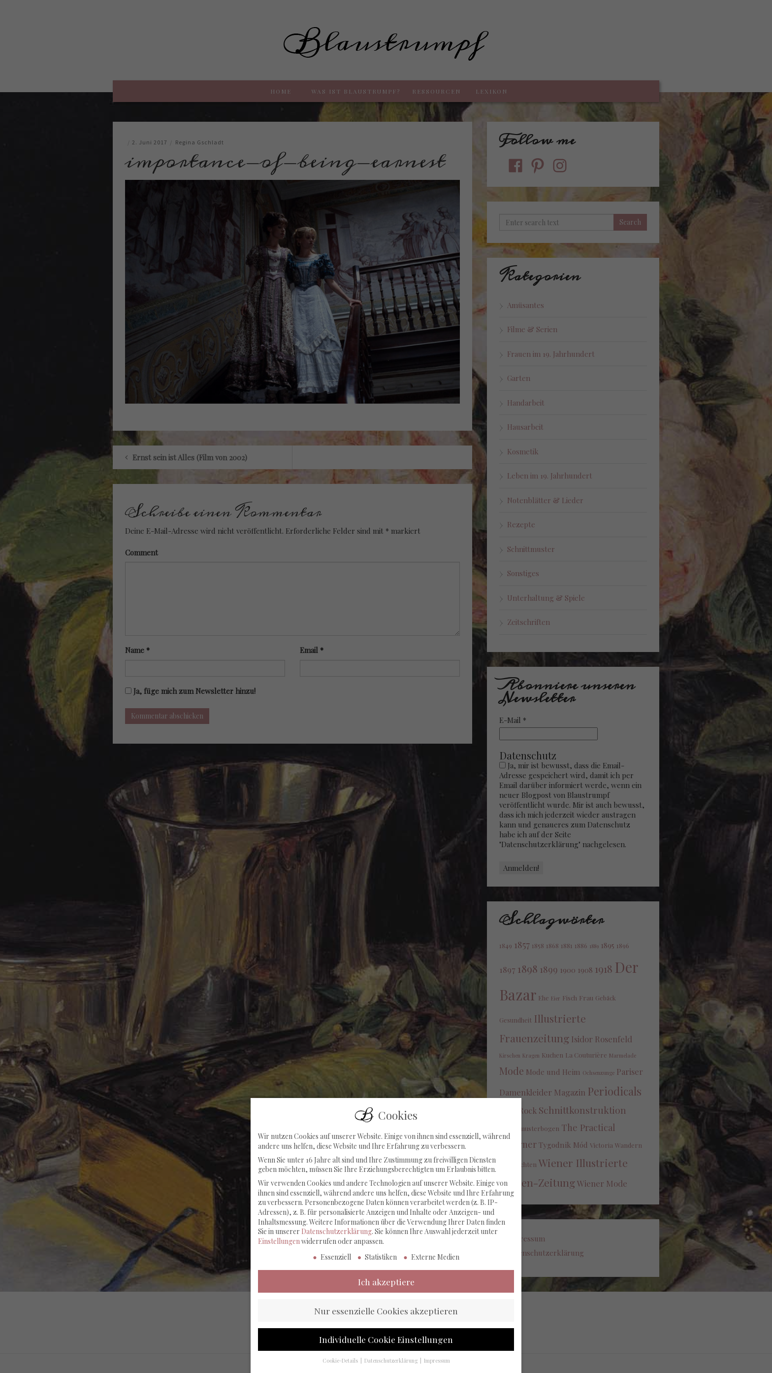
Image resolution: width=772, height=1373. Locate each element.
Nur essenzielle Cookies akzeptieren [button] (386, 1325)
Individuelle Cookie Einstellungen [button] (386, 1354)
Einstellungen (279, 1255)
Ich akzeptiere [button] (386, 1296)
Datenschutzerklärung (336, 1245)
